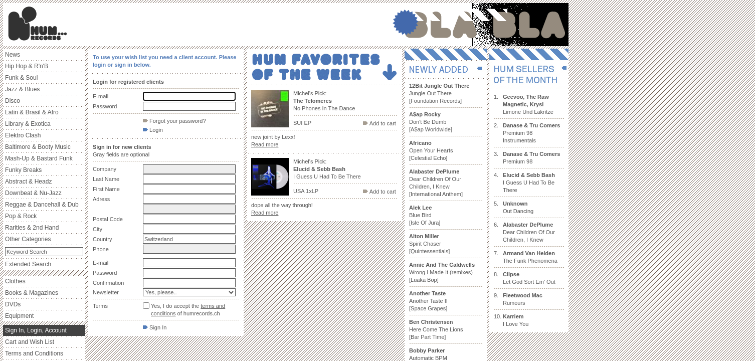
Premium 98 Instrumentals (531, 132)
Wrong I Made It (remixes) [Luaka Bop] (442, 272)
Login (153, 130)
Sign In (154, 327)
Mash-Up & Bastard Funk (39, 158)
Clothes (15, 281)
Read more (264, 144)
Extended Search (28, 264)
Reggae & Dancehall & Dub (42, 204)
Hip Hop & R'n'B (26, 66)
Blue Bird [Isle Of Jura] (424, 215)
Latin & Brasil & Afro (32, 112)
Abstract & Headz (28, 181)
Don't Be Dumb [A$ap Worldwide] (430, 121)
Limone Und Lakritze (528, 104)
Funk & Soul (21, 77)
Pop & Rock (21, 216)
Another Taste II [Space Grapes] (428, 300)
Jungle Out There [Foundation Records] (439, 93)
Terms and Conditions (34, 353)
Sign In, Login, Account (36, 330)
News (12, 54)
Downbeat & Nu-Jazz (33, 193)
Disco (12, 100)
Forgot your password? (174, 121)
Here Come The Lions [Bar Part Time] (436, 329)
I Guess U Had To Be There (529, 182)
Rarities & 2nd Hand (32, 227)
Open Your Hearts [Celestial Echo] (431, 150)
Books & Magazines (31, 292)
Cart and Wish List (29, 341)
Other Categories (28, 239)
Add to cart (379, 123)
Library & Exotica (28, 123)
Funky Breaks (23, 169)
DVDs (13, 304)
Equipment (19, 315)
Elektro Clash (23, 135)
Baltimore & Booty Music (38, 146)
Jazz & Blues (22, 89)
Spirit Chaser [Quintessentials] (429, 243)
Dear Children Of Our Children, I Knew (529, 232)
